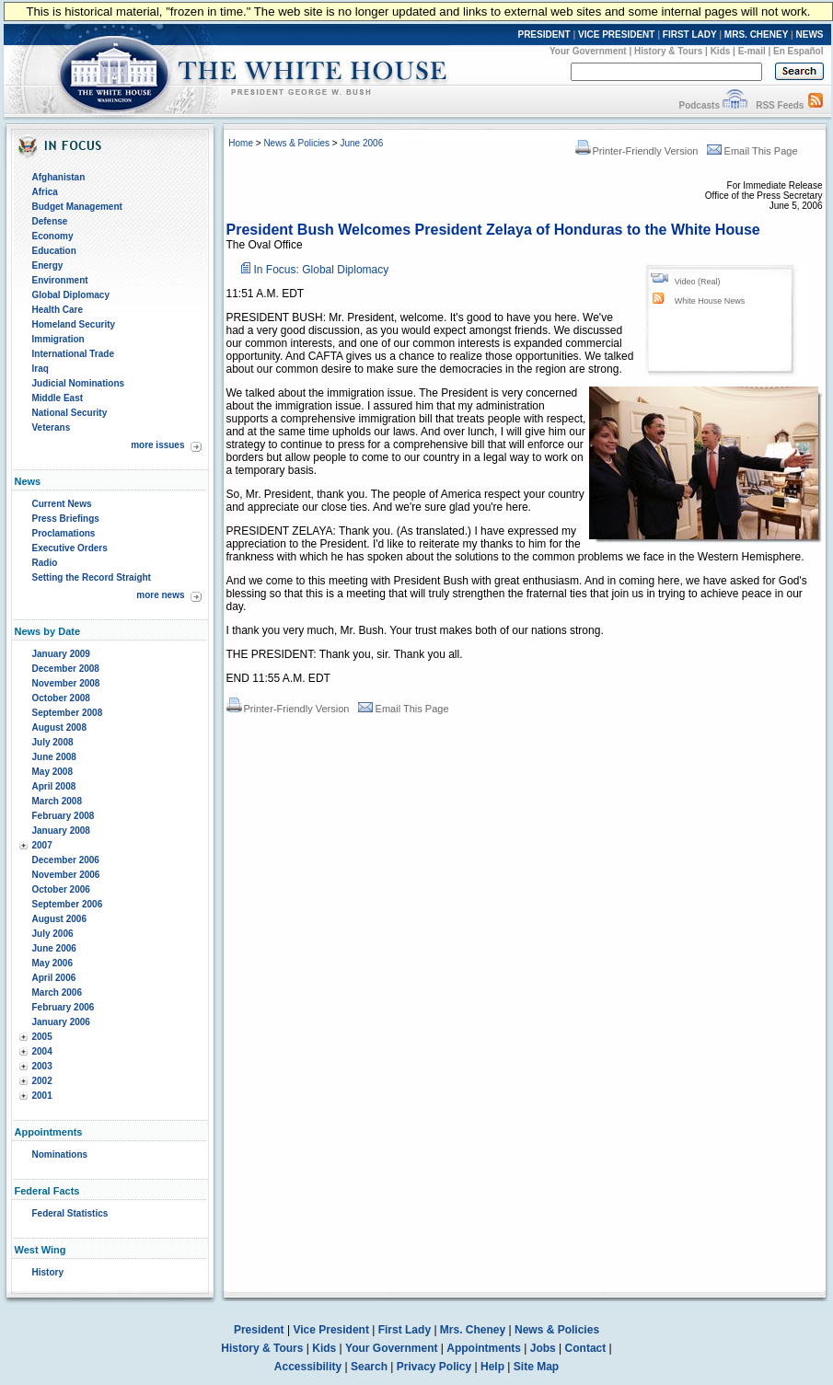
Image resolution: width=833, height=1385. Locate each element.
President (259, 1329)
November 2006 (66, 875)
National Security (70, 413)
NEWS (810, 34)
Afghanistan (59, 177)
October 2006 (61, 889)
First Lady (404, 1329)
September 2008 (67, 713)
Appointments (483, 1348)
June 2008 (54, 757)
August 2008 (59, 727)
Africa (45, 192)
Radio (45, 563)
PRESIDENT (543, 34)
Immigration (58, 339)
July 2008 (53, 742)
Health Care (58, 310)
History (48, 1272)
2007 (42, 845)
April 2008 (54, 786)
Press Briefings (65, 519)
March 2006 (57, 992)
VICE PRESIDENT (616, 34)
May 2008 (52, 772)
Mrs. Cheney (472, 1329)
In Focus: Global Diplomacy (321, 269)
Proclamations (64, 533)
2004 (42, 1051)
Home (240, 143)
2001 (42, 1096)
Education (54, 251)
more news (160, 595)
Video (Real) (698, 281)
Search (369, 1366)
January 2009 (61, 654)
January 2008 (61, 830)
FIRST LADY (690, 34)
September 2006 (67, 904)
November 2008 (66, 683)
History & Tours (668, 51)
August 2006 (59, 919)
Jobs (543, 1348)
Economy (53, 236)
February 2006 (63, 1007)
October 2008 (61, 698)
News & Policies (296, 143)
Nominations (60, 1154)
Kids (721, 51)
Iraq (40, 369)
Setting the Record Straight (91, 577)
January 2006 (61, 1022)
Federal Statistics (70, 1213)
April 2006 (54, 978)
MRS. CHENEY (756, 34)
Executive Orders (70, 548)
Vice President (331, 1329)
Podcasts (698, 105)
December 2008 (65, 669)
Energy (48, 265)
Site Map (536, 1366)
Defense (50, 221)
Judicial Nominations (78, 383)
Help (492, 1366)
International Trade (73, 354)
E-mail (752, 51)
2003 (42, 1066)
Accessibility (307, 1366)
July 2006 (53, 934)
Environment (60, 280)
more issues (157, 445)
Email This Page (752, 150)
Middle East (58, 398)
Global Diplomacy (71, 295)
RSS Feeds (780, 105)
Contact (586, 1348)
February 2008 (63, 816)
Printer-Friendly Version (637, 150)
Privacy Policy (434, 1366)
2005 (42, 1037)
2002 (42, 1081)
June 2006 (54, 948)
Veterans (51, 427)
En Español (798, 51)
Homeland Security (74, 324)
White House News (710, 301)
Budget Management (77, 207)
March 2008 (57, 801)
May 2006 (52, 963)
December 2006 (65, 860)
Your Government (588, 51)
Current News (62, 504)
